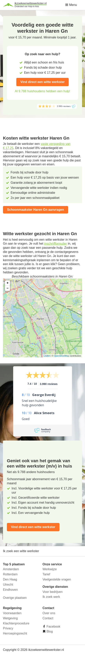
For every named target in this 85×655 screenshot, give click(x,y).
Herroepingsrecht (15, 633)
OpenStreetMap (61, 356)
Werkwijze (50, 569)
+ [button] (7, 283)
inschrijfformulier (55, 243)
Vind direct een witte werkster (42, 82)
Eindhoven (10, 589)
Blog (49, 631)
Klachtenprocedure (16, 623)
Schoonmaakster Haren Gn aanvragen (35, 209)
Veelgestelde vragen (57, 579)
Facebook (53, 626)
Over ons (49, 613)
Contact (48, 618)
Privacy (8, 628)
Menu (71, 5)
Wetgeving (10, 618)
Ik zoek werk (51, 596)
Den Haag (10, 579)
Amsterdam (11, 569)
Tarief (46, 574)
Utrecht (8, 584)
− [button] (7, 288)
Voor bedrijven (53, 592)
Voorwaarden (12, 613)
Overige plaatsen (15, 597)
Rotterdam (10, 574)
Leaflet (47, 356)
